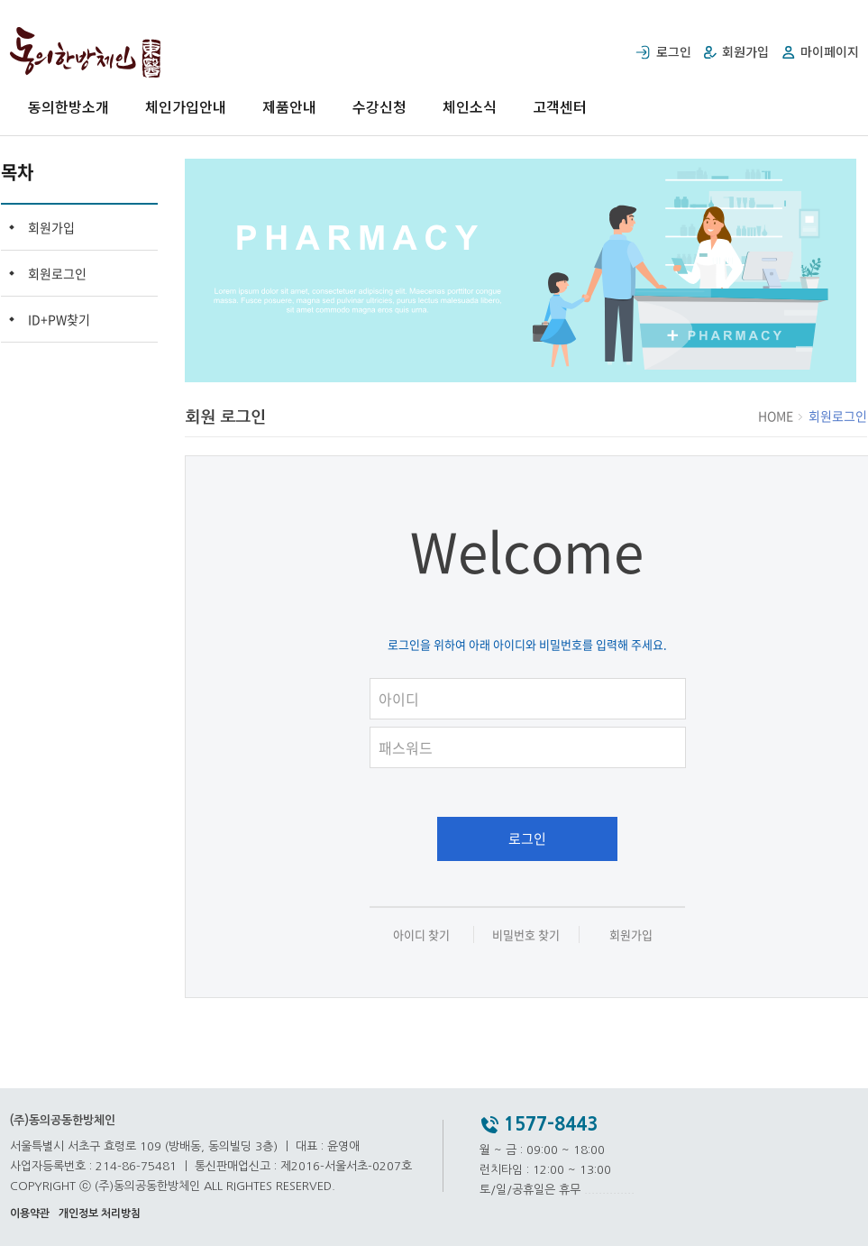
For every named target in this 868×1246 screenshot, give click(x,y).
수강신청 (379, 106)
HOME (777, 416)
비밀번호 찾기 (526, 934)
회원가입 (51, 227)
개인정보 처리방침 (100, 1213)
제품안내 (289, 106)
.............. (609, 1190)
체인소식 (470, 106)
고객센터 (560, 106)
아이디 (536, 674)
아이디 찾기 (421, 934)
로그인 (527, 838)
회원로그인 (57, 273)
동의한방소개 (68, 106)
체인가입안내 (185, 106)
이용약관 (30, 1213)
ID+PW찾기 (59, 319)
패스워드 (536, 723)
